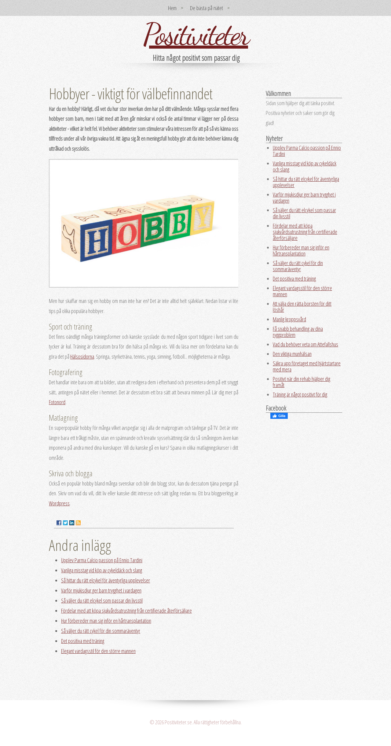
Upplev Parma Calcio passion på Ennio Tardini (101, 560)
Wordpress (59, 503)
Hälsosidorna (82, 356)
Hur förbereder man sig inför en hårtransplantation (106, 620)
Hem (172, 8)
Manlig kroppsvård (289, 319)
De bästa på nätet (206, 8)
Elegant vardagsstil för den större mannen (98, 651)
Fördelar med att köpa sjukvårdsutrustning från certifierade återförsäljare (126, 610)
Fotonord (57, 402)
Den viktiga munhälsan (292, 353)
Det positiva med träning (82, 640)
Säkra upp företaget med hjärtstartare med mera (307, 366)
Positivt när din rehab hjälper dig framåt (301, 382)
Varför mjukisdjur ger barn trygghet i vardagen (101, 590)
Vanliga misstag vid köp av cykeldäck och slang (101, 570)
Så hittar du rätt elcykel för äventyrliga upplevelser (105, 580)
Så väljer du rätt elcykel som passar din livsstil (102, 600)
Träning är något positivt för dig (300, 394)
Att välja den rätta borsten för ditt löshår (302, 306)
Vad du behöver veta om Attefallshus (305, 344)
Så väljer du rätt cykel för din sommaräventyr (100, 630)
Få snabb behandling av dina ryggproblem (298, 331)
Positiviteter (195, 34)
